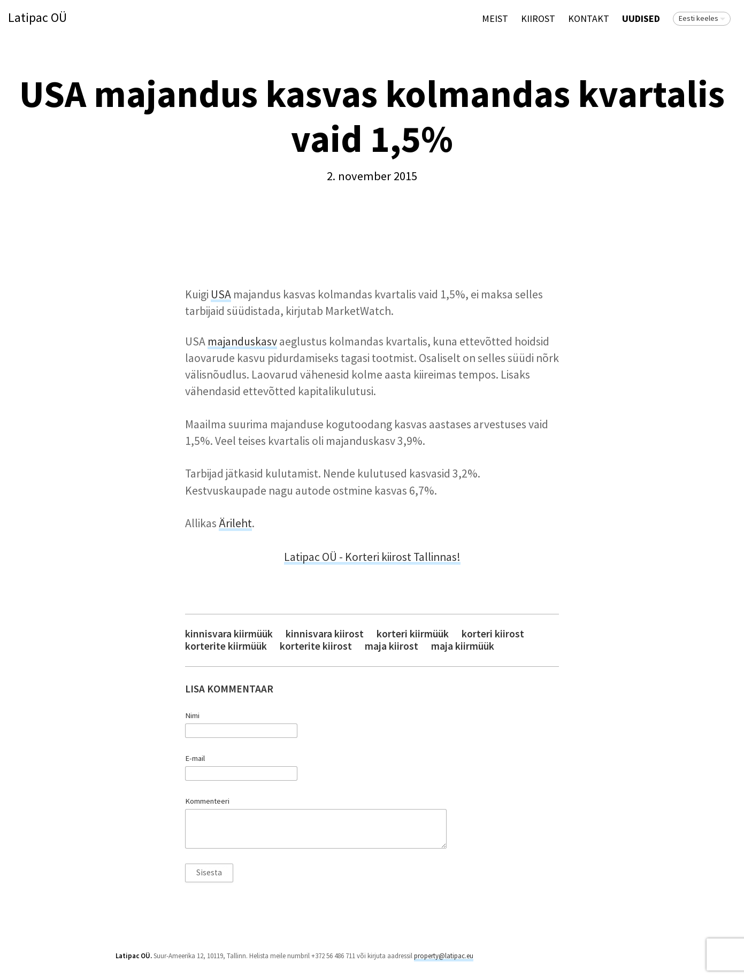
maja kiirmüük (462, 646)
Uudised (641, 18)
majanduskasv (242, 341)
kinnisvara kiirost (325, 634)
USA (221, 294)
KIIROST (538, 18)
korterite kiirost (316, 646)
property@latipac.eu (443, 955)
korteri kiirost (493, 634)
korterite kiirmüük (226, 646)
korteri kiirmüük (413, 634)
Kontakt (588, 18)
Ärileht (235, 523)
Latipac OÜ (37, 18)
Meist (495, 18)
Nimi (192, 715)
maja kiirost (391, 646)
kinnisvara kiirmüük (229, 634)
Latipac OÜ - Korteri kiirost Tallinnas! (372, 557)
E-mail (195, 758)
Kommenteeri (207, 801)
